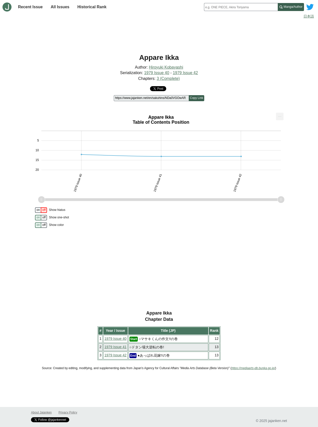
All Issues (60, 7)
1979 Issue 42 (185, 73)
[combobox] (241, 7)
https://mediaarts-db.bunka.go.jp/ (253, 368)
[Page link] (151, 98)
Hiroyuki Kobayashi (166, 67)
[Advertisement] (159, 34)
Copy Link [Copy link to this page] (196, 98)
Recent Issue (30, 7)
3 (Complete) (168, 78)
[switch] (41, 210)
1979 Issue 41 (115, 347)
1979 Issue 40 (156, 73)
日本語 (309, 16)
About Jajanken (41, 412)
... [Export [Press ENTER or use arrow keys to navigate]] (279, 115)
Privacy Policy (67, 412)
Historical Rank (91, 7)
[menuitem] (280, 116)
